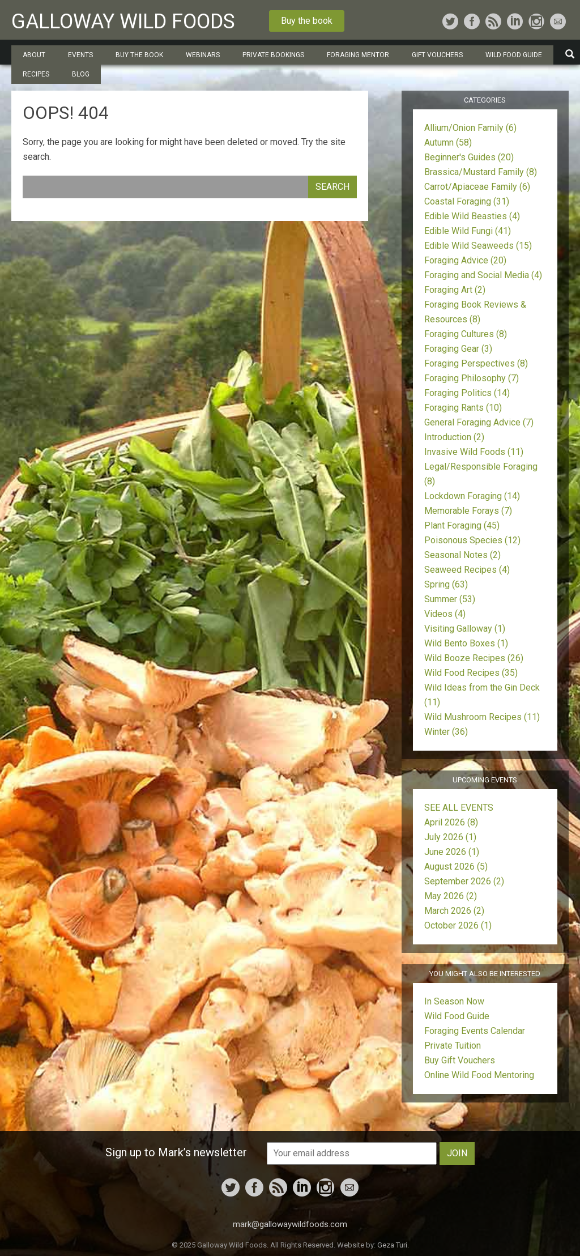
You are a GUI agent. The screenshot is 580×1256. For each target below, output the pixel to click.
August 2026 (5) (456, 866)
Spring (446, 584)
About (34, 55)
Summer (449, 599)
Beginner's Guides (469, 157)
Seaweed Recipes (467, 569)
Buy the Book (139, 55)
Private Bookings (273, 55)
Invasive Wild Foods (473, 451)
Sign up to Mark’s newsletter (176, 1152)
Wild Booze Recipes (473, 658)
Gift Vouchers (437, 55)
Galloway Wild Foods (123, 21)
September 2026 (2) (464, 881)
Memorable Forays (468, 510)
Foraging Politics (467, 393)
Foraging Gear (458, 348)
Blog (80, 74)
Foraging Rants (463, 407)
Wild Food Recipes (471, 672)
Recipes (36, 74)
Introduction (454, 437)
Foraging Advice (465, 260)
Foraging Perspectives (476, 363)
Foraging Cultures (465, 334)
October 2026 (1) (458, 925)
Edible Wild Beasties (472, 216)
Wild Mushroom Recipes (482, 717)
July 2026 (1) (450, 837)
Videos (445, 613)
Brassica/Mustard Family (480, 172)
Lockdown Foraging (472, 496)
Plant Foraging (462, 525)
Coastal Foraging (466, 201)
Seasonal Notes (462, 555)
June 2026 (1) (451, 851)
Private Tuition (452, 1045)
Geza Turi (392, 1245)
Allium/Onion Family (470, 127)
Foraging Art (454, 289)
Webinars (203, 55)
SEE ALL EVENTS (458, 807)
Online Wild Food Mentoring (479, 1075)
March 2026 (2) (454, 910)
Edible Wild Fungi (467, 230)
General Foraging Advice (479, 422)
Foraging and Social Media (483, 275)
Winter (446, 731)
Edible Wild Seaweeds (478, 245)
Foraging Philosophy (471, 378)
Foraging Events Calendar (474, 1030)
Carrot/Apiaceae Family (477, 186)
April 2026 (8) (451, 822)
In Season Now (454, 1001)
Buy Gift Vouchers (459, 1060)
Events (80, 55)
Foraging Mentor (358, 55)
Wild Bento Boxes (466, 643)
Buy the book (306, 20)
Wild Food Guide (513, 55)
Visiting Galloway (464, 628)
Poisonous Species (472, 540)
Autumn (448, 142)
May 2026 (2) (450, 896)
